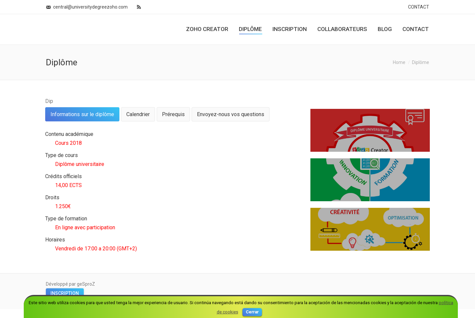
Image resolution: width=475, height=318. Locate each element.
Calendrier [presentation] (138, 114)
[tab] (82, 114)
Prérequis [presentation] (173, 114)
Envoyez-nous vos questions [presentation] (230, 114)
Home (399, 62)
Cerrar (252, 311)
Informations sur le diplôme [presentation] (82, 114)
